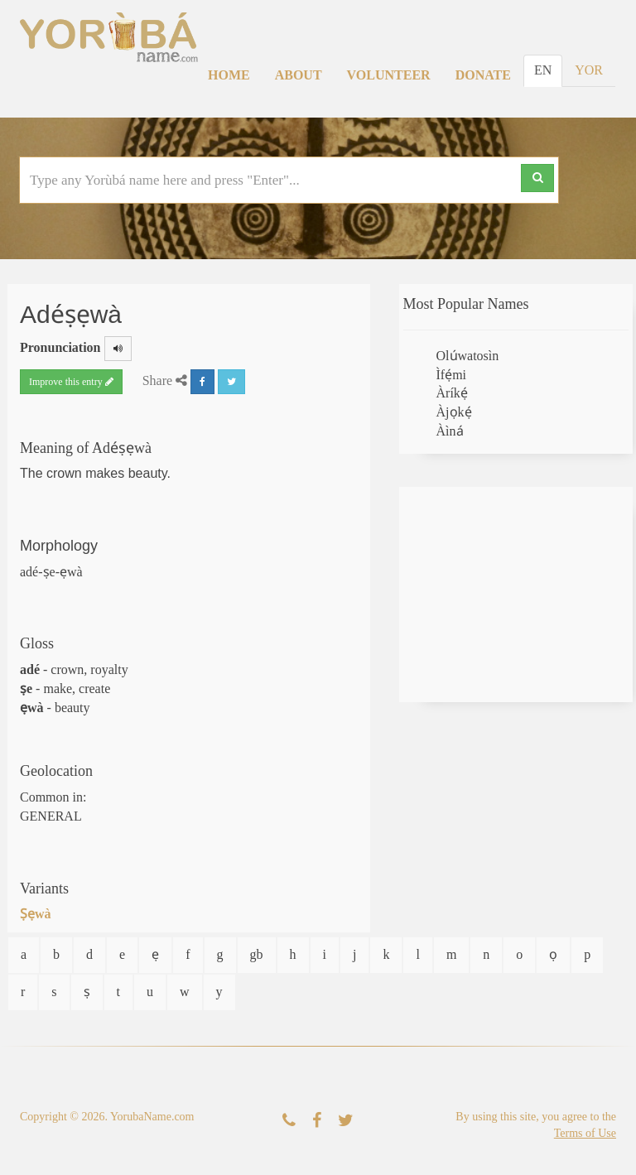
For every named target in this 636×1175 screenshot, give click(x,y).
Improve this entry (71, 382)
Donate (483, 75)
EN (543, 70)
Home (229, 75)
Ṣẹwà (35, 914)
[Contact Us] (289, 1121)
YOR (589, 70)
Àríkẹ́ (452, 393)
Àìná (450, 431)
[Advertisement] (516, 594)
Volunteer (389, 75)
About (298, 75)
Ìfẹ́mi (451, 375)
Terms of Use (585, 1133)
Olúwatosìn (467, 356)
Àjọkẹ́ (454, 412)
